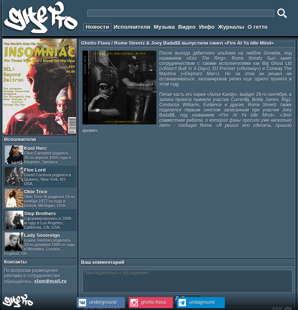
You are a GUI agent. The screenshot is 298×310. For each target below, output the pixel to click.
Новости (97, 27)
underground (96, 302)
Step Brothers (38, 220)
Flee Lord (38, 176)
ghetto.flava (147, 302)
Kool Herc (38, 154)
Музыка (164, 27)
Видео (187, 27)
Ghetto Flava (95, 43)
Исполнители (132, 27)
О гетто (258, 27)
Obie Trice (40, 198)
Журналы (231, 27)
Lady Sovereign (39, 244)
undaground (196, 302)
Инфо (206, 27)
